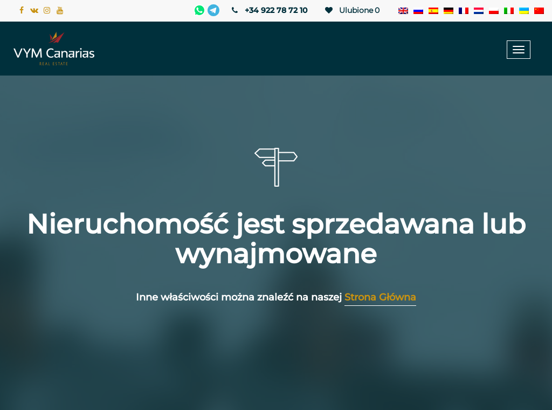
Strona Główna (380, 297)
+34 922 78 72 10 (269, 10)
